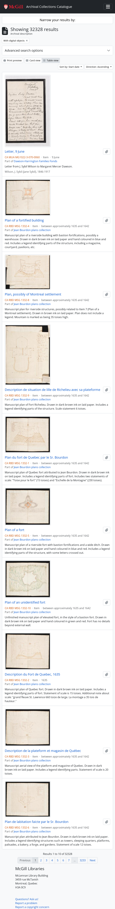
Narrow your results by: (57, 20)
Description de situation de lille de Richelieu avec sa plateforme (52, 390)
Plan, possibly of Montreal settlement (33, 294)
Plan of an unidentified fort (25, 602)
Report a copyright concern (32, 907)
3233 (83, 860)
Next (92, 860)
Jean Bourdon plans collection (32, 230)
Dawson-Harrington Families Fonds (35, 161)
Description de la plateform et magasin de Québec (43, 751)
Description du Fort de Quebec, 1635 (32, 674)
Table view (50, 60)
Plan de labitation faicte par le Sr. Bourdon (36, 822)
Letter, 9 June (14, 151)
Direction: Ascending (98, 66)
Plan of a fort (14, 530)
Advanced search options (24, 50)
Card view (33, 60)
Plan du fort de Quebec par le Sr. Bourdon (36, 457)
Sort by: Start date (70, 66)
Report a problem (26, 903)
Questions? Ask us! (26, 899)
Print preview (12, 60)
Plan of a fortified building (24, 220)
